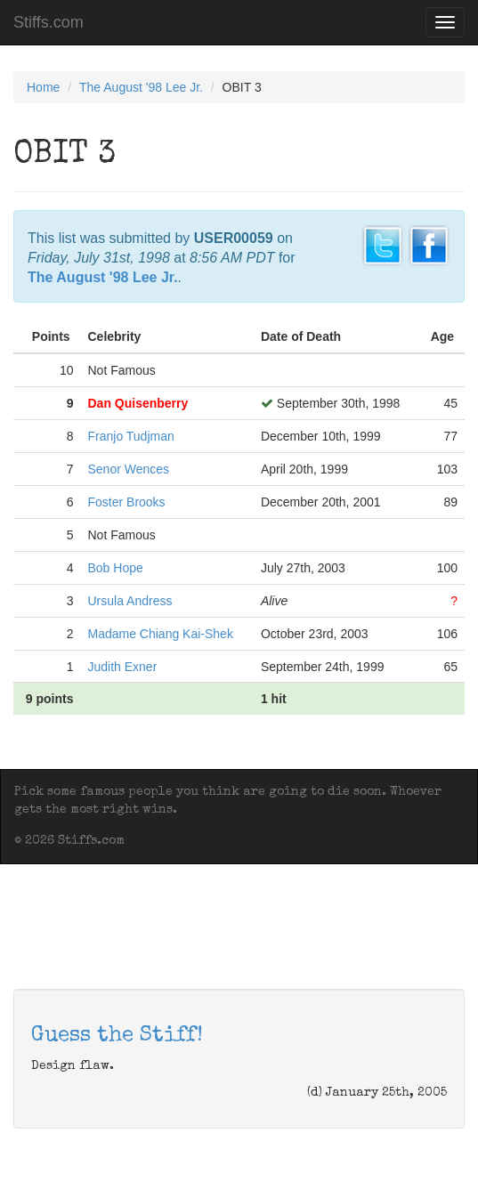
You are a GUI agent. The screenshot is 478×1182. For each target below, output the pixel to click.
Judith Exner (122, 667)
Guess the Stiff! (117, 1036)
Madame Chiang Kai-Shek (159, 634)
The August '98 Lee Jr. (141, 87)
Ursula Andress (129, 601)
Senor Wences (128, 469)
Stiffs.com (48, 22)
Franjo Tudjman (130, 436)
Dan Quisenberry (137, 403)
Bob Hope (114, 568)
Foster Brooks (126, 502)
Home (43, 87)
